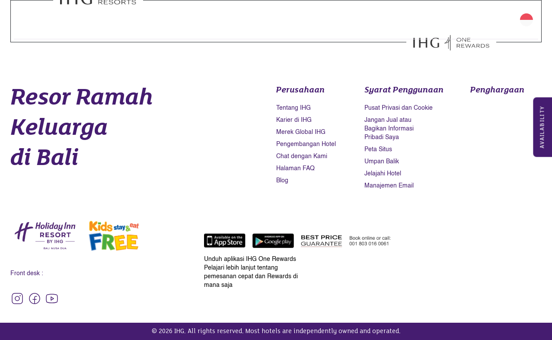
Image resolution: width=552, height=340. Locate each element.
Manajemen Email (389, 186)
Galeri (313, 14)
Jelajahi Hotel (382, 174)
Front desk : (26, 273)
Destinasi (343, 14)
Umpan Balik (381, 162)
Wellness (189, 14)
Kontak (59, 24)
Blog (282, 181)
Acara (246, 14)
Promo (220, 14)
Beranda (61, 14)
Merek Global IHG (300, 132)
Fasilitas (121, 14)
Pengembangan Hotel (306, 144)
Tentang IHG (293, 108)
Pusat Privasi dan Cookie (398, 108)
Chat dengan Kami (301, 156)
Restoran (155, 14)
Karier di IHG (294, 120)
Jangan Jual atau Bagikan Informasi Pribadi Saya (389, 128)
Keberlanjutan (387, 14)
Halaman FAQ (295, 168)
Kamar (92, 14)
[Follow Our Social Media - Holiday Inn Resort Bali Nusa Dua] (17, 298)
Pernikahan (280, 14)
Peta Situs (378, 149)
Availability (542, 127)
